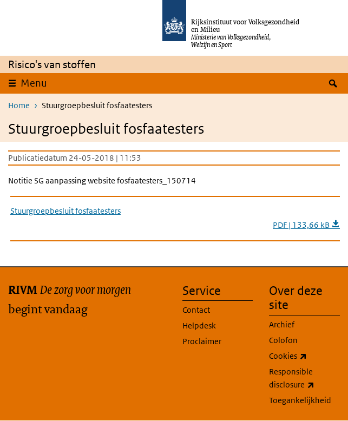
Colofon (283, 340)
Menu (34, 83)
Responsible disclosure (304, 378)
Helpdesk (199, 325)
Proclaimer (201, 341)
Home (19, 105)
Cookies (304, 356)
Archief (281, 324)
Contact (196, 310)
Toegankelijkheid (300, 400)
